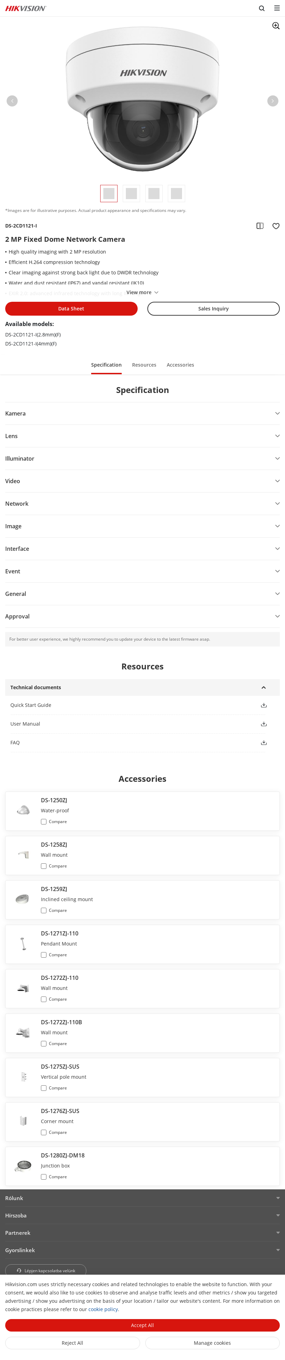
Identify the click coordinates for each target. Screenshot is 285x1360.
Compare (58, 821)
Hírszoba (16, 1215)
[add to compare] (260, 226)
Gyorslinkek (20, 1250)
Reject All (72, 1343)
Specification (106, 364)
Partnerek (18, 1232)
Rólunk (14, 1198)
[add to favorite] (274, 226)
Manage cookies (212, 1343)
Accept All (142, 1325)
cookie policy (103, 1309)
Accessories (180, 364)
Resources (144, 364)
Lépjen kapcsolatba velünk (45, 1271)
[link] (129, 705)
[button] (12, 102)
